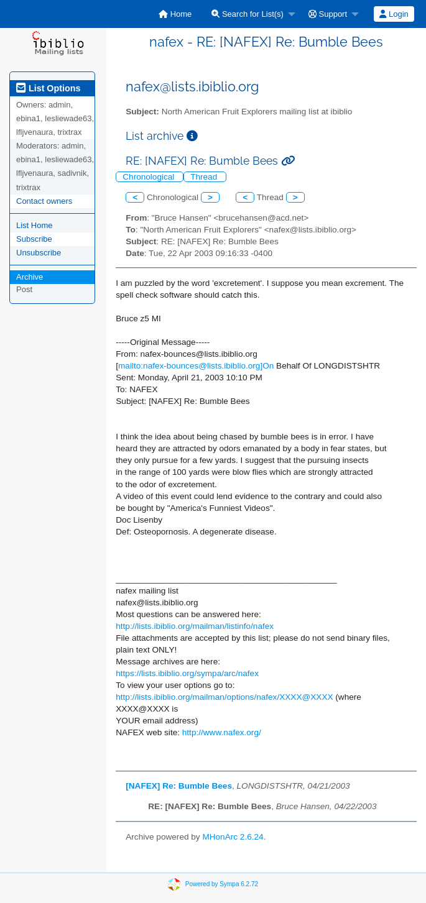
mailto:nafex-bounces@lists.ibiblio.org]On (196, 365)
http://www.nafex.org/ (221, 732)
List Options (48, 88)
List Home (34, 225)
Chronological (150, 176)
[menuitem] (175, 14)
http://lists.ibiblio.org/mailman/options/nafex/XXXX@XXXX (224, 697)
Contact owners (44, 201)
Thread (205, 176)
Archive (29, 277)
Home (175, 14)
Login (393, 14)
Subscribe (34, 239)
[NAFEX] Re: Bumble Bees (179, 786)
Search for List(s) (247, 14)
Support (327, 14)
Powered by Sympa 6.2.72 (221, 883)
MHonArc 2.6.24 (232, 836)
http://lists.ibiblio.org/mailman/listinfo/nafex (195, 626)
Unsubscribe (38, 252)
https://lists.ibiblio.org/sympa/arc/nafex (187, 673)
